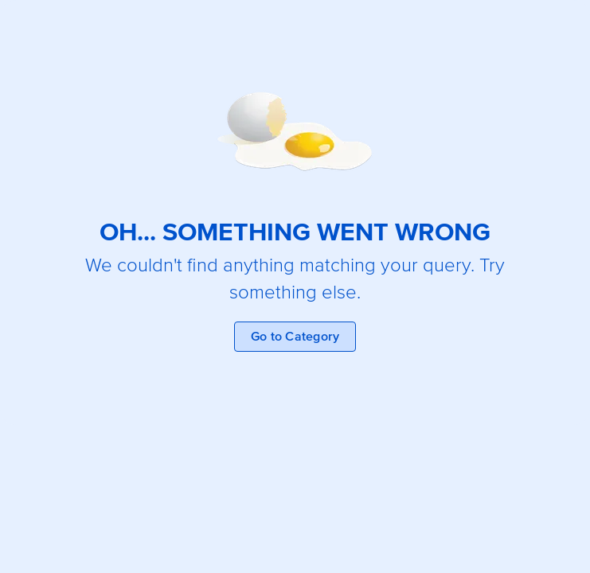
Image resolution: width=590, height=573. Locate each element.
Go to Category (295, 337)
